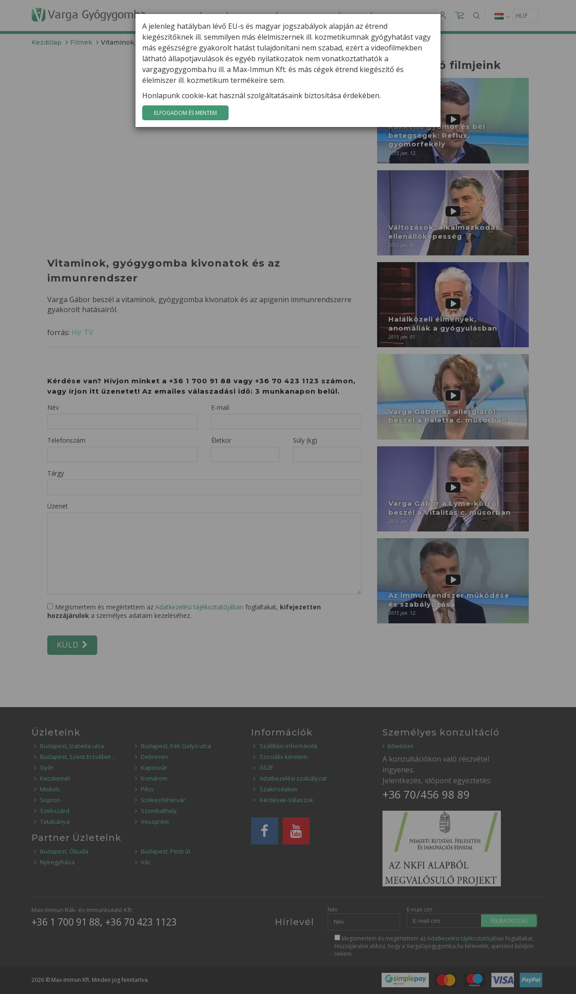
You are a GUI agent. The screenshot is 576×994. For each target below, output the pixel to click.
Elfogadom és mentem (185, 113)
